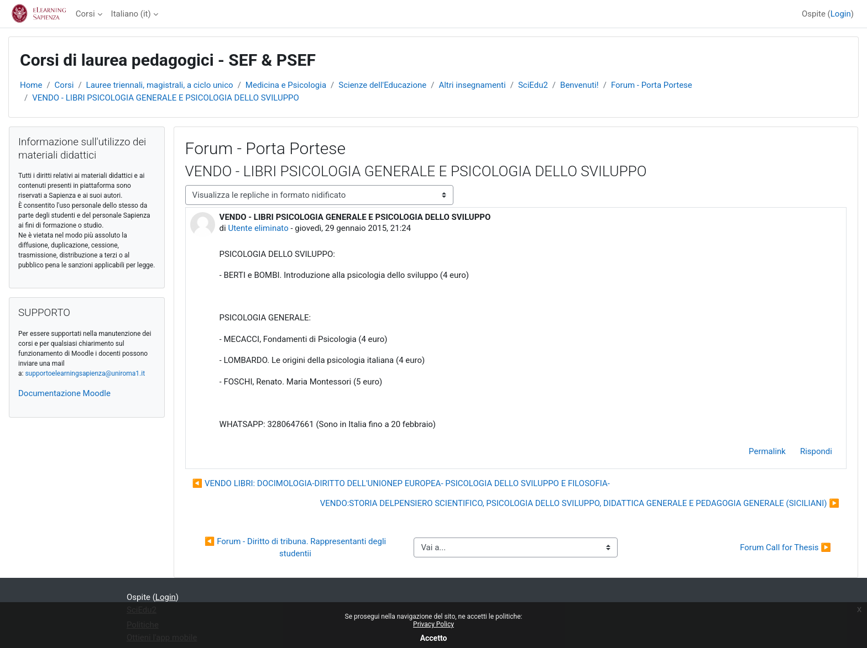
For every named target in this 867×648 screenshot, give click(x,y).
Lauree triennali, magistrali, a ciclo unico (159, 85)
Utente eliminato (258, 228)
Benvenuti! (579, 85)
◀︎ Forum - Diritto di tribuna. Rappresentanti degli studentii (296, 547)
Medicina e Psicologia (286, 85)
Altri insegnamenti (471, 85)
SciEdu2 (533, 85)
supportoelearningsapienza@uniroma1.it (85, 373)
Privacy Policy (433, 624)
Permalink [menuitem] (767, 451)
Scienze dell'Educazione (382, 85)
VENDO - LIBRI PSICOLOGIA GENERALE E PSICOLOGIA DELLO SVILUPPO (165, 98)
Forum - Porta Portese (651, 85)
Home (31, 85)
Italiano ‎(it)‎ (131, 14)
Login (841, 14)
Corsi (85, 14)
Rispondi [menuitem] (816, 451)
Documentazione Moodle (64, 393)
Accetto (433, 638)
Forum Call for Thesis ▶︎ (785, 547)
